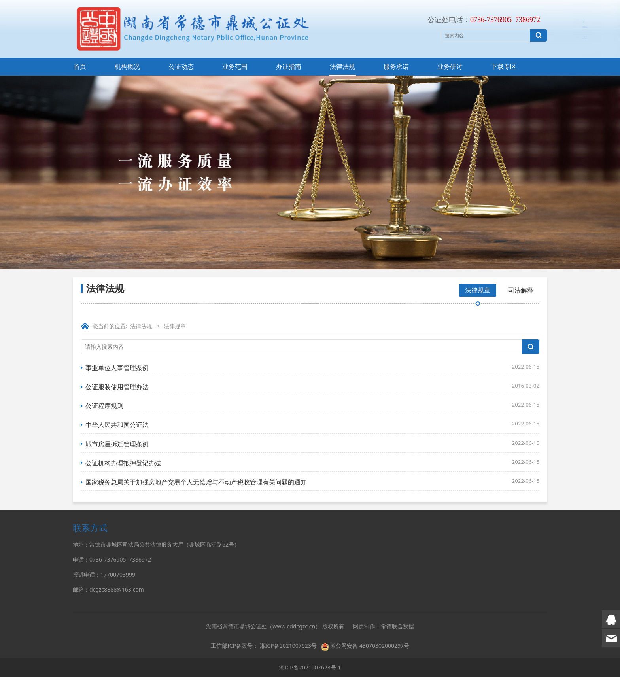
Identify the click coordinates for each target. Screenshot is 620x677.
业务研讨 (450, 66)
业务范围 (235, 66)
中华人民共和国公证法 (117, 424)
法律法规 (342, 66)
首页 (80, 66)
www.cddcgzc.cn (293, 626)
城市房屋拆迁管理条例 (117, 444)
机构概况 (127, 66)
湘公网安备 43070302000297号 (369, 645)
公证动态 (181, 66)
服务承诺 (396, 66)
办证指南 (288, 66)
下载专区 (503, 66)
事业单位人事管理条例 (117, 367)
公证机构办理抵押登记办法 (123, 463)
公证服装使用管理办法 (117, 386)
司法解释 (520, 290)
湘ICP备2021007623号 (288, 645)
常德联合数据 (397, 626)
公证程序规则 (104, 405)
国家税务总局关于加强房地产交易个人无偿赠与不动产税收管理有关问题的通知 (196, 482)
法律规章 (477, 290)
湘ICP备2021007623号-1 (310, 667)
